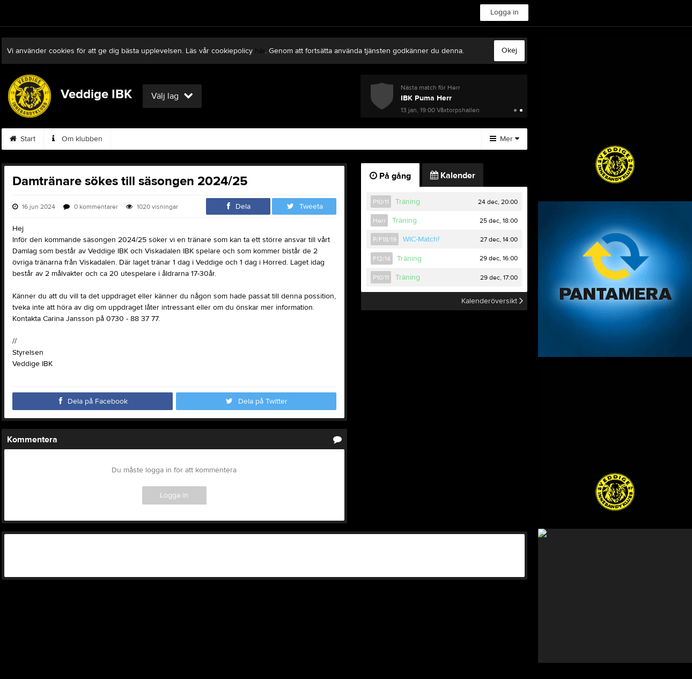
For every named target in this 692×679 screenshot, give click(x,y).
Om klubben (77, 139)
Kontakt (193, 139)
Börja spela (250, 139)
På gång (390, 176)
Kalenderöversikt (492, 301)
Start (22, 139)
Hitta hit (427, 139)
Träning (407, 202)
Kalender (311, 139)
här (260, 51)
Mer (504, 139)
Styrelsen (139, 139)
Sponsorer (371, 139)
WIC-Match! (421, 239)
